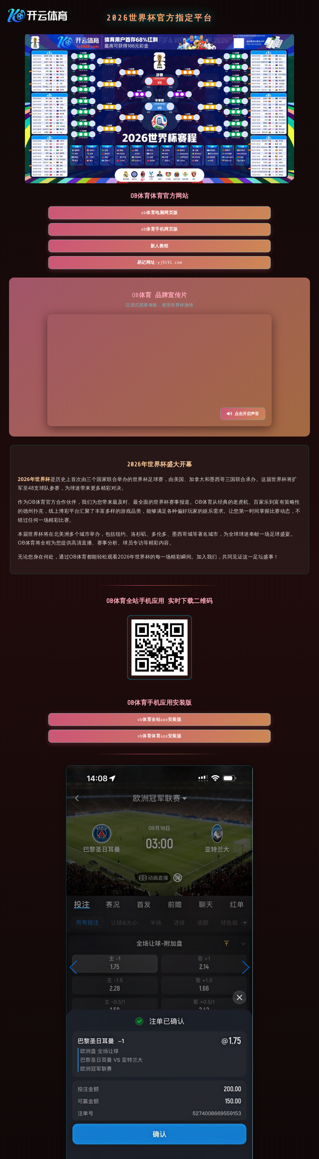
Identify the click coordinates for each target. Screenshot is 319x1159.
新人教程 (195, 213)
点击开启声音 (243, 364)
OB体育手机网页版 (123, 213)
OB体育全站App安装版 (123, 671)
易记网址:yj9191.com (268, 213)
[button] (73, 903)
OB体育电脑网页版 (51, 213)
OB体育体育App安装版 (195, 671)
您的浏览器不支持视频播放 (159, 321)
